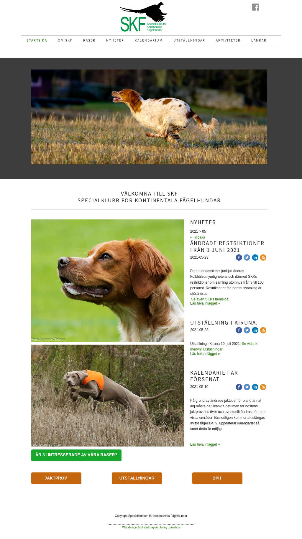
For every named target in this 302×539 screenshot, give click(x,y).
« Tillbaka (197, 237)
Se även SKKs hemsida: (210, 299)
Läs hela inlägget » (205, 303)
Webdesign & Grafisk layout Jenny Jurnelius (151, 527)
